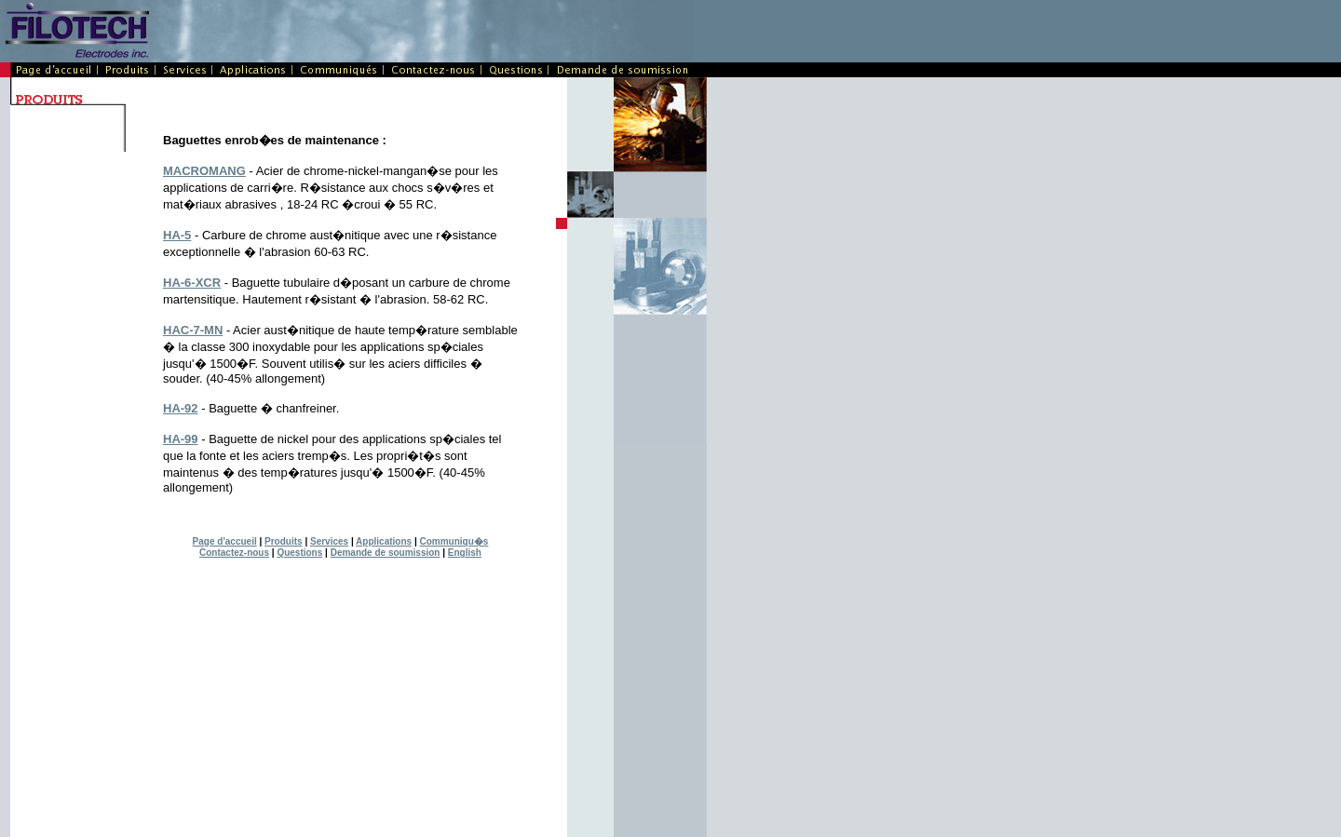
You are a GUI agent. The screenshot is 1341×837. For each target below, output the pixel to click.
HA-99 (180, 439)
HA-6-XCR (192, 283)
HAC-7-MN (193, 330)
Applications (384, 541)
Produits (283, 541)
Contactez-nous (234, 552)
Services (329, 541)
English (464, 552)
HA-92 (180, 408)
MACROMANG (204, 171)
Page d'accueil (225, 541)
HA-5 (177, 235)
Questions (299, 552)
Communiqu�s (453, 541)
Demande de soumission (385, 552)
